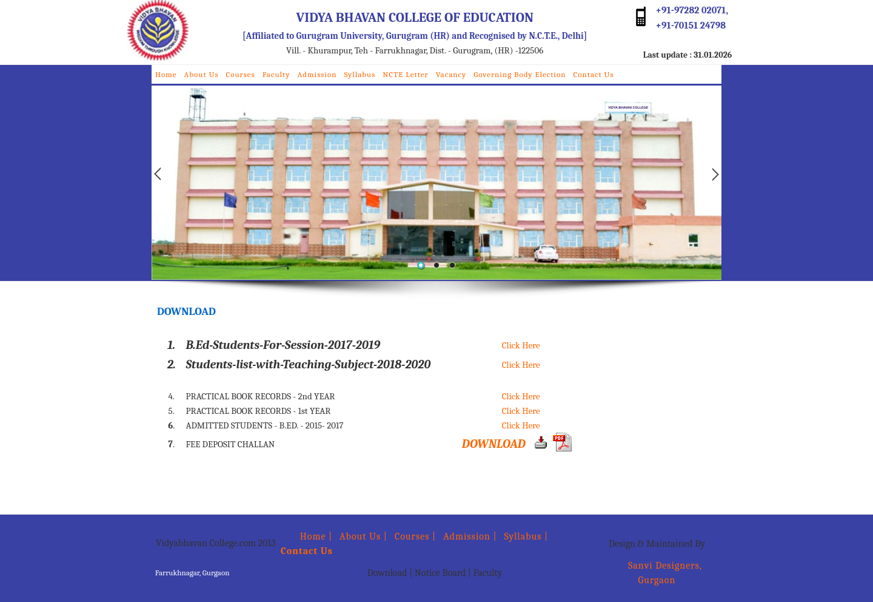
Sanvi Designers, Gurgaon (657, 573)
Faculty (276, 74)
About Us (201, 74)
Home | (306, 536)
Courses (240, 74)
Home (166, 74)
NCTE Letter (405, 74)
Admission (317, 74)
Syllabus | (526, 536)
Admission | (470, 536)
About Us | (363, 536)
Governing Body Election (519, 74)
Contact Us (593, 74)
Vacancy (451, 74)
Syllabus (359, 74)
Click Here (521, 345)
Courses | (415, 536)
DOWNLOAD (494, 444)
